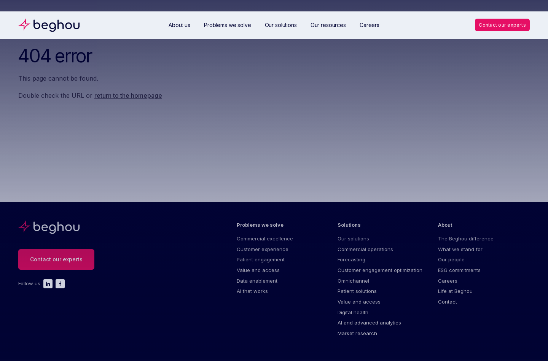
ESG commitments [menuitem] (459, 273)
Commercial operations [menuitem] (365, 251)
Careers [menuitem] (447, 284)
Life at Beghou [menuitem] (455, 296)
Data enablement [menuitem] (257, 284)
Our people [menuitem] (451, 262)
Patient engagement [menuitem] (261, 262)
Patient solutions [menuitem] (357, 296)
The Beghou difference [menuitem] (466, 239)
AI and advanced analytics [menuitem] (369, 329)
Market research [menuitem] (357, 340)
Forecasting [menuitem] (351, 262)
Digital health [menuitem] (353, 318)
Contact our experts (501, 25)
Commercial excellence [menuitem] (265, 239)
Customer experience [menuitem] (262, 251)
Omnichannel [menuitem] (353, 284)
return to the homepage (128, 95)
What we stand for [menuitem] (460, 251)
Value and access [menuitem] (258, 273)
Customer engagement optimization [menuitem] (380, 273)
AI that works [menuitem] (252, 296)
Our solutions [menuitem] (353, 239)
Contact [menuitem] (447, 307)
